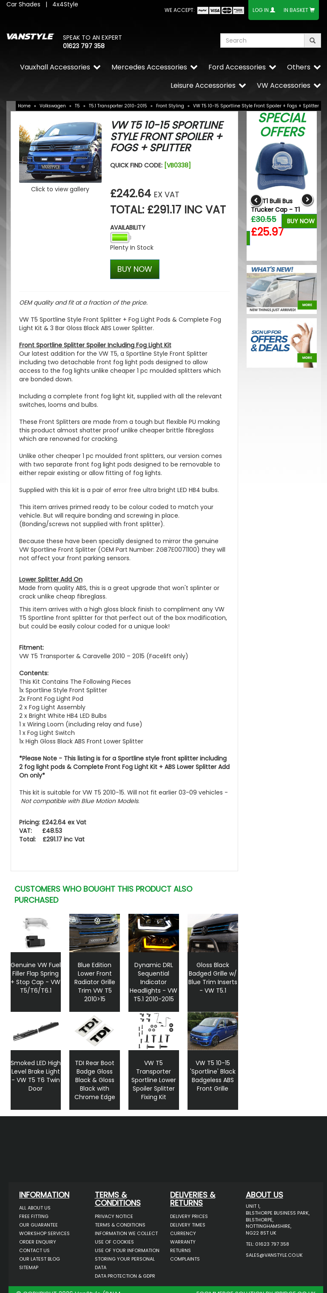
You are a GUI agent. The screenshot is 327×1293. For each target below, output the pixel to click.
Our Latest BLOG (39, 1259)
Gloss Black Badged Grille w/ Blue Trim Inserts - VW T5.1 (212, 978)
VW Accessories (283, 85)
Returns (180, 1250)
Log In (261, 10)
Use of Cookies (114, 1241)
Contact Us (34, 1250)
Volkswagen (53, 106)
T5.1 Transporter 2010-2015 (118, 106)
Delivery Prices (189, 1216)
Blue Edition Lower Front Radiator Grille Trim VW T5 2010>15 (94, 982)
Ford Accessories (237, 67)
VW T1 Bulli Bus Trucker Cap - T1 (275, 205)
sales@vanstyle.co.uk (274, 1255)
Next (307, 200)
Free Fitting (33, 1216)
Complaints (185, 1259)
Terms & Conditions (120, 1224)
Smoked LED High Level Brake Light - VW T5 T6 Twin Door (36, 1076)
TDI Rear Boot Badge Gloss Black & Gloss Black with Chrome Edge (94, 1080)
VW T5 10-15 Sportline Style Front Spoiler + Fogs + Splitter (256, 106)
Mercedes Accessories (149, 67)
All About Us (35, 1207)
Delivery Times (187, 1224)
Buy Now (301, 221)
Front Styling (170, 106)
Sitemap (28, 1267)
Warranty (183, 1241)
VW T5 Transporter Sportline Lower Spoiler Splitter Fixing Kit (153, 1080)
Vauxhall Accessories (55, 67)
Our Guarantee (38, 1224)
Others (298, 67)
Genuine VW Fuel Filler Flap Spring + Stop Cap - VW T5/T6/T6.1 (36, 978)
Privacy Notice (114, 1216)
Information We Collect (126, 1233)
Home (24, 106)
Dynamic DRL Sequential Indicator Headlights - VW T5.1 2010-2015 (153, 982)
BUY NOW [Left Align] (134, 269)
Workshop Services (44, 1233)
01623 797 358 (84, 46)
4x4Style (65, 4)
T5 (77, 106)
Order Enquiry (37, 1241)
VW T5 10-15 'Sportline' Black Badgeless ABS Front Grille (213, 1076)
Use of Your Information (127, 1250)
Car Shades (23, 4)
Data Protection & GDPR (125, 1276)
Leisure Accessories (203, 85)
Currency (183, 1233)
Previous (256, 200)
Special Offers (282, 125)
